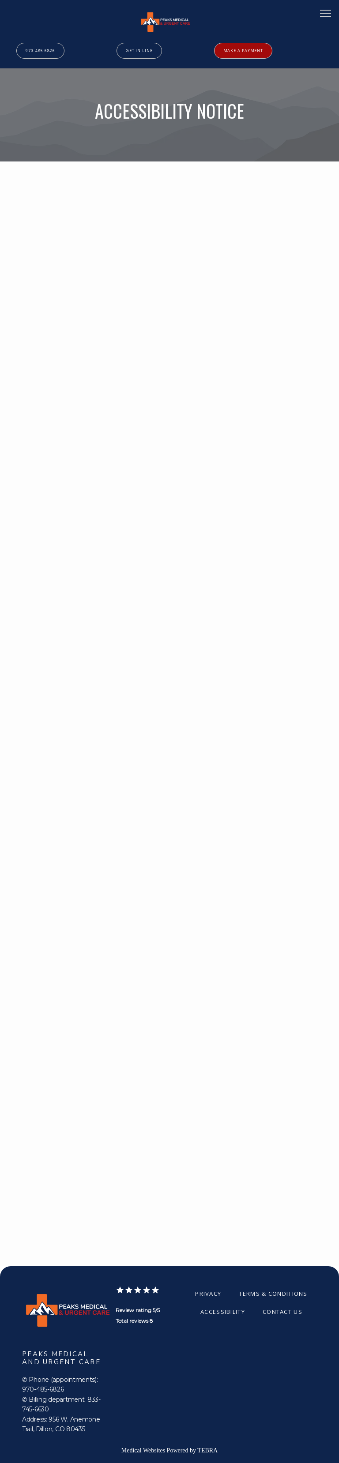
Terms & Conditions (273, 1294)
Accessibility (222, 1312)
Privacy (208, 1294)
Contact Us (282, 1312)
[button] (326, 14)
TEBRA (207, 1450)
